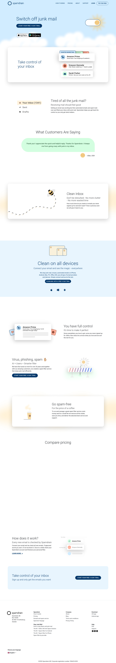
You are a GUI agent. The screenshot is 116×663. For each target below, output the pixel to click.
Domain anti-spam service (41, 618)
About (78, 3)
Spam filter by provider (40, 635)
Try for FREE (102, 3)
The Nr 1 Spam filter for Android (43, 631)
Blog (67, 616)
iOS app (94, 614)
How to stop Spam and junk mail (43, 626)
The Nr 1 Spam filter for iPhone (42, 633)
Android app (95, 616)
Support (85, 3)
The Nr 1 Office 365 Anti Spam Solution (45, 628)
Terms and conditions (72, 618)
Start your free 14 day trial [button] (29, 26)
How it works (60, 3)
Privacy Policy (70, 621)
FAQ (93, 626)
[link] (17, 553)
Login (93, 3)
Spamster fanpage (39, 621)
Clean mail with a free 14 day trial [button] (58, 281)
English (11, 653)
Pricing (70, 3)
